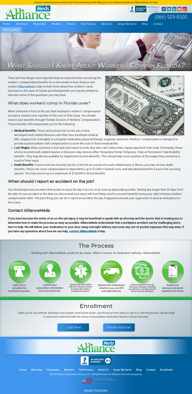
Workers (56, 23)
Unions (71, 23)
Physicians (39, 23)
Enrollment (11, 29)
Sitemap (88, 390)
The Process (88, 23)
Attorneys (21, 23)
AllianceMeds (26, 86)
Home (6, 23)
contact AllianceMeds (83, 231)
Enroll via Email (119, 327)
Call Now (71, 327)
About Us (106, 23)
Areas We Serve (127, 23)
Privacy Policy (101, 390)
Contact (158, 23)
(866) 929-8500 (171, 17)
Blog (145, 23)
